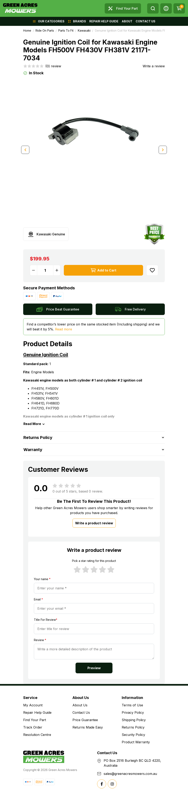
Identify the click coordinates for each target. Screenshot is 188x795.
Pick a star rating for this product (94, 560)
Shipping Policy (134, 720)
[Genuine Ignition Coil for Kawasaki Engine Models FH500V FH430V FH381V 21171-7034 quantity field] (45, 270)
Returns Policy (133, 727)
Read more (63, 329)
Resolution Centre (37, 735)
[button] (166, 8)
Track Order (32, 727)
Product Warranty (136, 742)
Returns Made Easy (87, 727)
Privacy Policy (133, 712)
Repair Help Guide (37, 712)
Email (38, 599)
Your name (42, 579)
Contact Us (81, 712)
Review (40, 640)
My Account (32, 705)
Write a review (154, 66)
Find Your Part (34, 720)
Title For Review (45, 619)
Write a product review (94, 523)
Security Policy (133, 735)
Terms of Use (132, 705)
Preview (94, 668)
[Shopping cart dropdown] (179, 8)
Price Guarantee (85, 720)
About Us (79, 705)
